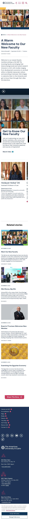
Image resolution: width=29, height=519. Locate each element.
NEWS (3, 34)
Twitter (21, 435)
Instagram (7, 435)
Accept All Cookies (14, 513)
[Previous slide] (22, 125)
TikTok (2, 439)
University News (5, 53)
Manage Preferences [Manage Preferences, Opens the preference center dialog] (14, 517)
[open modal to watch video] (4, 91)
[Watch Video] (8, 151)
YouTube (16, 435)
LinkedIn (12, 435)
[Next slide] (26, 125)
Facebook (2, 435)
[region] (14, 511)
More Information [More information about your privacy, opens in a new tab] (10, 510)
